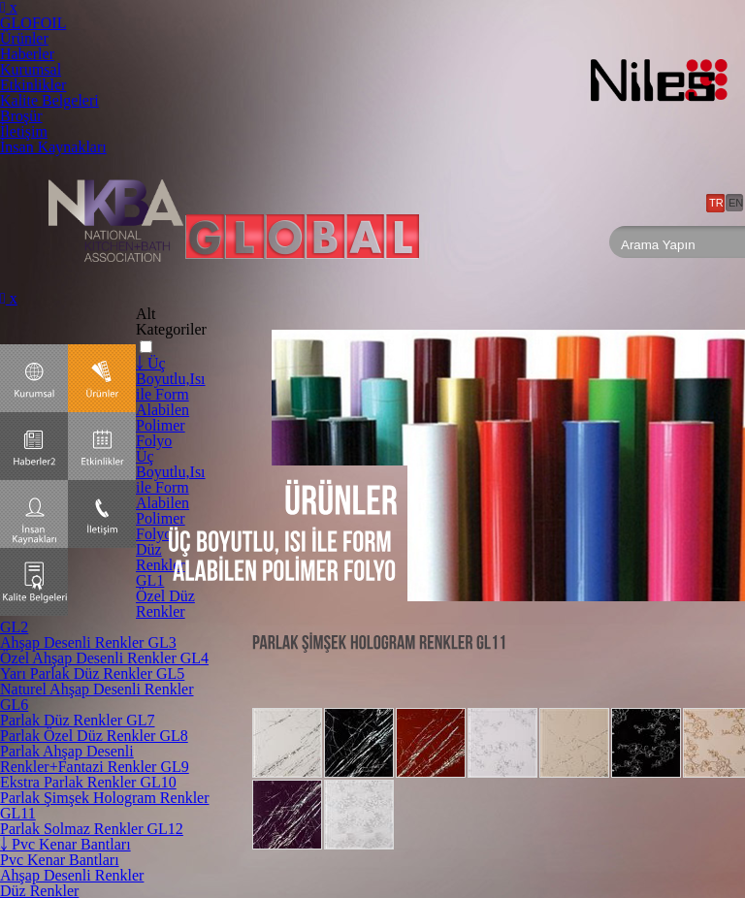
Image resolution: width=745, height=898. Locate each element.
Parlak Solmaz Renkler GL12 (91, 828)
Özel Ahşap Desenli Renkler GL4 (104, 658)
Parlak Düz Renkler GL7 (77, 720)
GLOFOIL (33, 23)
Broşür (21, 116)
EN (736, 202)
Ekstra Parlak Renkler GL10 (88, 782)
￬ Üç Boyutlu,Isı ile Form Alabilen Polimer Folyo (171, 402)
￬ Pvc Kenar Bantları (65, 844)
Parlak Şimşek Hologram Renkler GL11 (105, 805)
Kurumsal (30, 69)
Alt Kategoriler (171, 321)
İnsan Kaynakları (53, 147)
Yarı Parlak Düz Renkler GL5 (92, 673)
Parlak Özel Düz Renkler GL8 (94, 735)
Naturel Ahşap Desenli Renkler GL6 (97, 697)
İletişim (24, 131)
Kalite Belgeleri (49, 100)
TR (716, 202)
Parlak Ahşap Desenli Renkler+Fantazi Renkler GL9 (94, 759)
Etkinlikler (33, 85)
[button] (146, 346)
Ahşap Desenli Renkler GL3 (88, 642)
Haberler (27, 54)
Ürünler (24, 38)
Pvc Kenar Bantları (59, 859)
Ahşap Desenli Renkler (72, 875)
